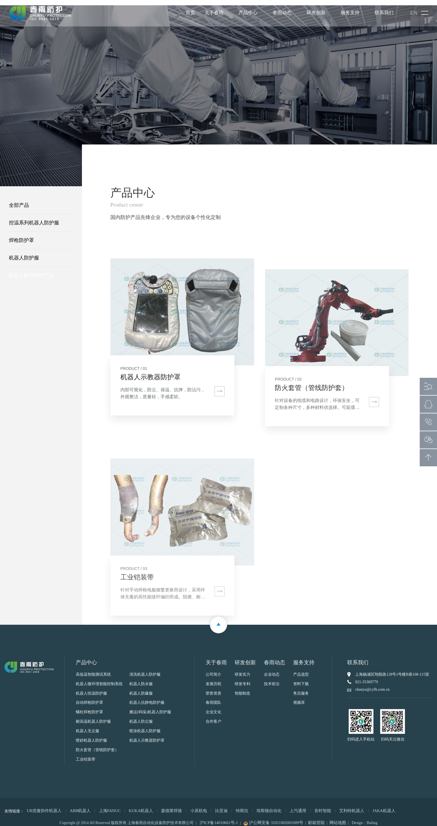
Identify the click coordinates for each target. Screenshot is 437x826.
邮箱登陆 (314, 817)
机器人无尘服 (87, 726)
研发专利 (242, 679)
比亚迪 (211, 805)
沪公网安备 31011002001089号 (274, 817)
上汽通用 (283, 805)
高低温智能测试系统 (93, 669)
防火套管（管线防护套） (97, 745)
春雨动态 (281, 13)
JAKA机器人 (364, 805)
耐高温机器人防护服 (93, 717)
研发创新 (315, 13)
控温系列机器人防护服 (34, 217)
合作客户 (213, 717)
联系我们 (383, 13)
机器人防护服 (24, 253)
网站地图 (335, 817)
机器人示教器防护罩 (146, 736)
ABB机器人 (77, 805)
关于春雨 (213, 13)
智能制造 (242, 688)
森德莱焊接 (164, 805)
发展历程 (213, 679)
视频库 (299, 698)
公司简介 (213, 669)
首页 (190, 13)
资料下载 (301, 679)
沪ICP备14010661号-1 (221, 817)
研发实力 (242, 669)
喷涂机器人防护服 (145, 726)
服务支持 (349, 13)
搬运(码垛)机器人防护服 (150, 707)
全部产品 (19, 200)
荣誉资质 (213, 688)
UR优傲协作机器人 (43, 805)
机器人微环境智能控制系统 (99, 679)
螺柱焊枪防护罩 (89, 707)
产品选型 (301, 669)
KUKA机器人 (134, 805)
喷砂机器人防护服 (91, 736)
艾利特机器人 (333, 805)
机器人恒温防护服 (91, 688)
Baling (368, 817)
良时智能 (306, 805)
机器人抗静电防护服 (146, 698)
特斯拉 (230, 805)
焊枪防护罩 (21, 235)
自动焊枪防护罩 (89, 698)
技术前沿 (272, 679)
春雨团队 (213, 698)
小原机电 (189, 805)
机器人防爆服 (141, 688)
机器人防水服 (141, 679)
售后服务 (301, 688)
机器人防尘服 (141, 717)
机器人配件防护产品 (31, 270)
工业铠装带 (85, 755)
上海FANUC (105, 805)
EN (413, 14)
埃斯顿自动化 (255, 805)
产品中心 (247, 13)
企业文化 (213, 707)
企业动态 (272, 669)
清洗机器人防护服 (145, 669)
